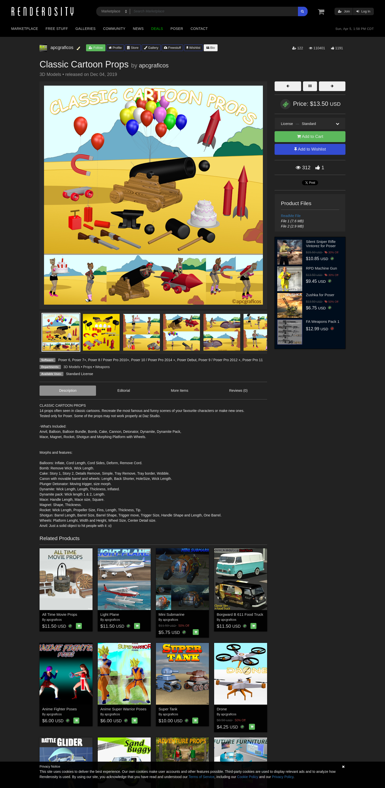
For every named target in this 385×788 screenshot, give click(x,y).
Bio (210, 48)
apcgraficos (154, 65)
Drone (222, 709)
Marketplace (24, 29)
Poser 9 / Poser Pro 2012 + (219, 360)
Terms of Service (201, 777)
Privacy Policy (282, 777)
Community (114, 29)
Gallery (151, 48)
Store (133, 48)
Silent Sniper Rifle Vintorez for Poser (321, 243)
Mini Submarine (172, 614)
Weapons (102, 367)
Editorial (123, 391)
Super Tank (168, 709)
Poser (176, 29)
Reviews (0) (238, 391)
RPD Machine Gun (321, 268)
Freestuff (172, 48)
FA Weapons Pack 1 (322, 321)
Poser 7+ (79, 360)
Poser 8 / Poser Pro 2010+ (108, 360)
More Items (179, 391)
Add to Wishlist (310, 149)
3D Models (71, 367)
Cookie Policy (247, 777)
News (138, 29)
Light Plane (109, 614)
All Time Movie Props (59, 614)
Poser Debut (186, 360)
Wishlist (193, 48)
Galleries (85, 29)
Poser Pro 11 (252, 360)
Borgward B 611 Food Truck (240, 614)
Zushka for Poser (320, 295)
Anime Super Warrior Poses (123, 709)
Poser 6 (64, 360)
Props (87, 367)
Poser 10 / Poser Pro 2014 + (153, 360)
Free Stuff (57, 29)
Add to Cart (310, 136)
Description (68, 391)
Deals (157, 29)
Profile (115, 48)
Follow (96, 48)
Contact (199, 29)
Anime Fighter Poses (59, 709)
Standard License (79, 374)
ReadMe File (291, 216)
